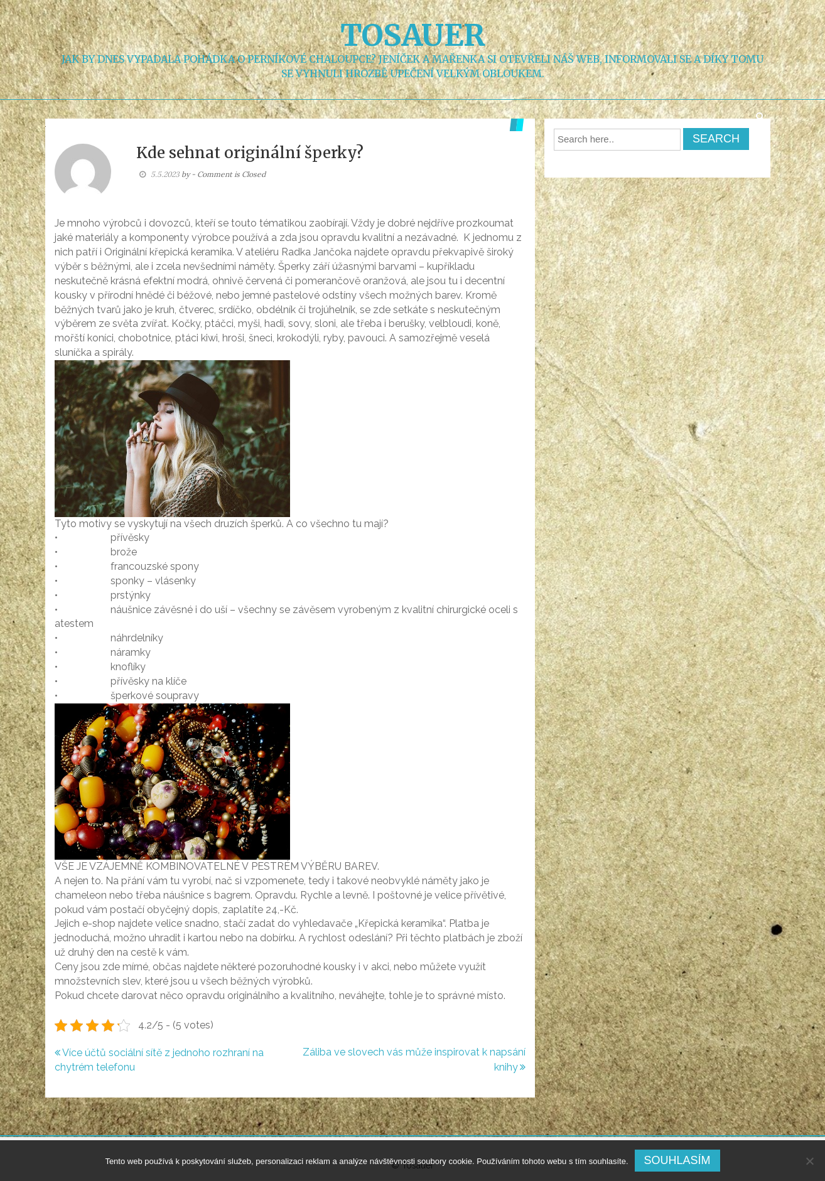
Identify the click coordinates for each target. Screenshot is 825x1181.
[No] (809, 1161)
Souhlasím (677, 1160)
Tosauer (412, 35)
